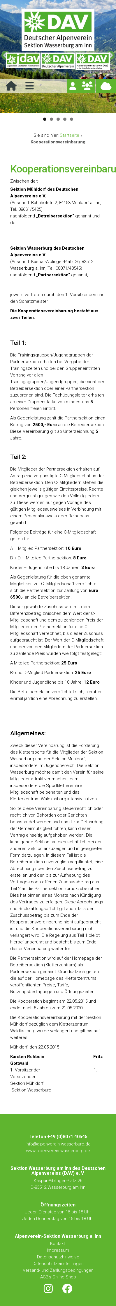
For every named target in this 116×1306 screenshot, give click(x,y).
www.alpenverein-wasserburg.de (58, 1150)
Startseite (69, 135)
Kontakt (58, 1243)
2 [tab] (51, 119)
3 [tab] (58, 119)
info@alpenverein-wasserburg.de (58, 1144)
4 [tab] (64, 119)
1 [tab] (44, 119)
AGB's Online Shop (58, 1277)
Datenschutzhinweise (58, 1257)
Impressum (58, 1250)
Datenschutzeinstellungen (58, 1263)
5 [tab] (71, 119)
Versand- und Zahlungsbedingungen (58, 1270)
